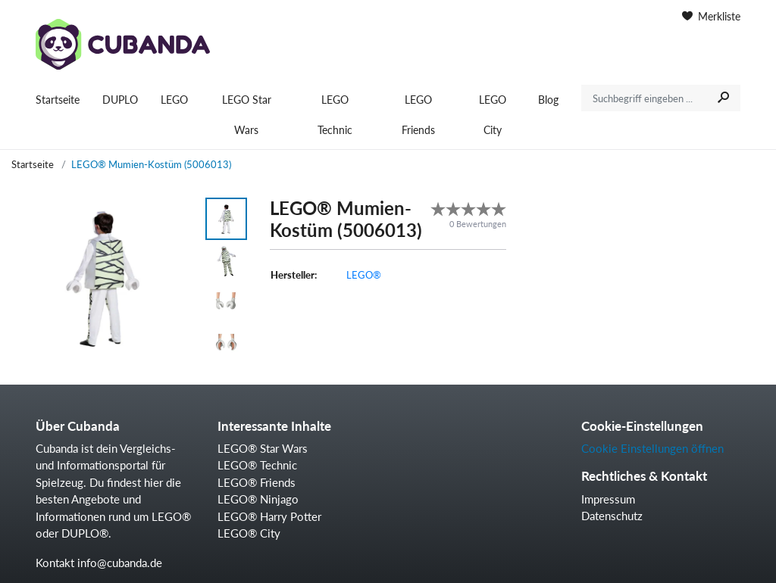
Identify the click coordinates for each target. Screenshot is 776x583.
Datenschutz (612, 515)
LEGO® (363, 275)
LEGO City (492, 114)
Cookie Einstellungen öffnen (652, 448)
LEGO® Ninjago (258, 499)
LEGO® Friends (256, 482)
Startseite (58, 99)
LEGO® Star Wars (262, 448)
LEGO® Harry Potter (269, 516)
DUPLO (120, 99)
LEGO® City (248, 533)
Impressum (608, 499)
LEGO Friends (418, 114)
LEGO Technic (335, 114)
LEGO (174, 99)
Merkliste (711, 16)
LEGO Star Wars (246, 114)
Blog (548, 99)
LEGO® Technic (257, 465)
